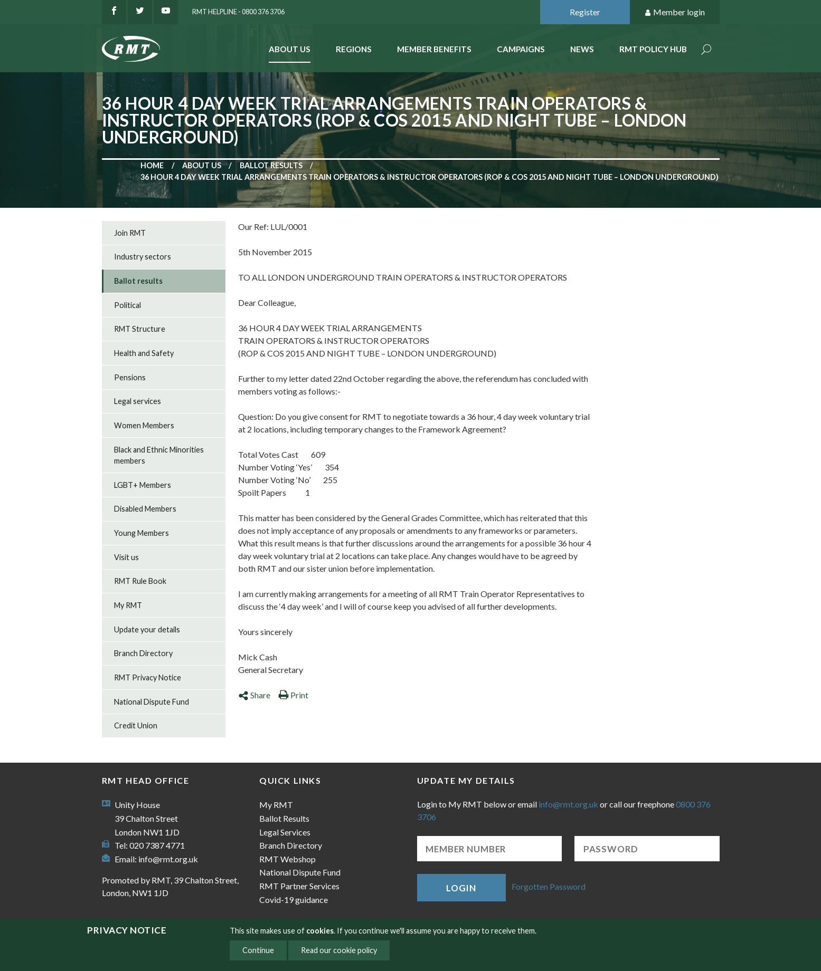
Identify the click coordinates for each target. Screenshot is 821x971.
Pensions (130, 377)
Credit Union (135, 725)
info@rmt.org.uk (168, 859)
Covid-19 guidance (293, 900)
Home (152, 165)
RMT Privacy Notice (147, 677)
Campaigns (521, 49)
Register (585, 12)
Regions (354, 49)
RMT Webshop (287, 859)
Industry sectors (142, 256)
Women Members (144, 425)
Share (254, 695)
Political (127, 305)
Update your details (147, 629)
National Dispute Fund (151, 701)
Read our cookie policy (339, 950)
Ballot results (271, 165)
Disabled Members (145, 508)
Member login (674, 12)
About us (201, 165)
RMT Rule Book (140, 580)
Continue (258, 950)
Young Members (141, 532)
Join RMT (130, 232)
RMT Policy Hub (653, 49)
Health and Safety (144, 353)
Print (293, 695)
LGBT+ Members (142, 484)
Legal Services (284, 832)
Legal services (137, 401)
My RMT (128, 605)
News (582, 49)
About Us (289, 49)
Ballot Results (284, 818)
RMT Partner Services (299, 886)
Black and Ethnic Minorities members (159, 455)
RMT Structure (139, 328)
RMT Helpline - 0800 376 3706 (238, 11)
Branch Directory (143, 653)
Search (706, 50)
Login (461, 887)
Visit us (126, 557)
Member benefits (434, 49)
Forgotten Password (549, 886)
